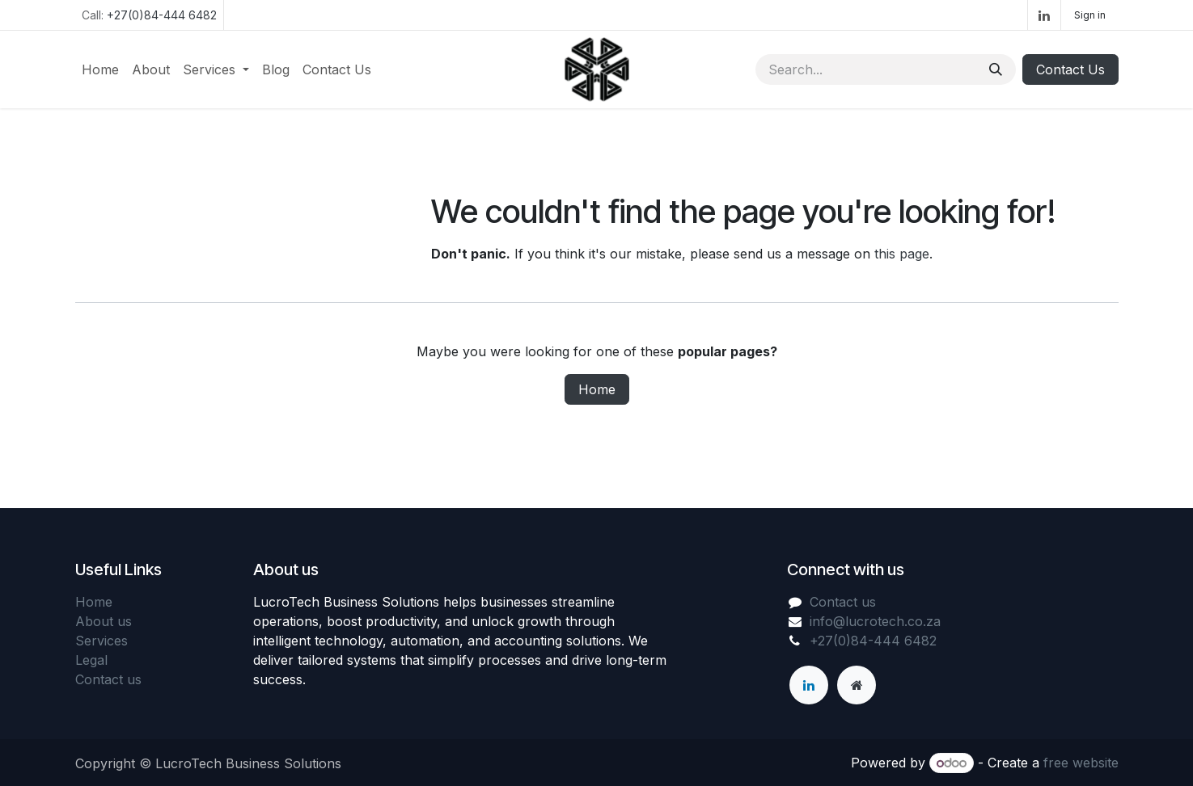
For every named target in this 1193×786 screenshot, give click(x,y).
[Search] (995, 69)
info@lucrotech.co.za (875, 621)
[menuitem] (100, 69)
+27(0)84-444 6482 (162, 15)
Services (101, 641)
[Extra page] (856, 685)
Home (597, 389)
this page (901, 254)
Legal (91, 660)
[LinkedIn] (1044, 15)
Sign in (1090, 15)
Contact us (108, 679)
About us (103, 621)
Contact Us (1070, 69)
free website (1081, 762)
